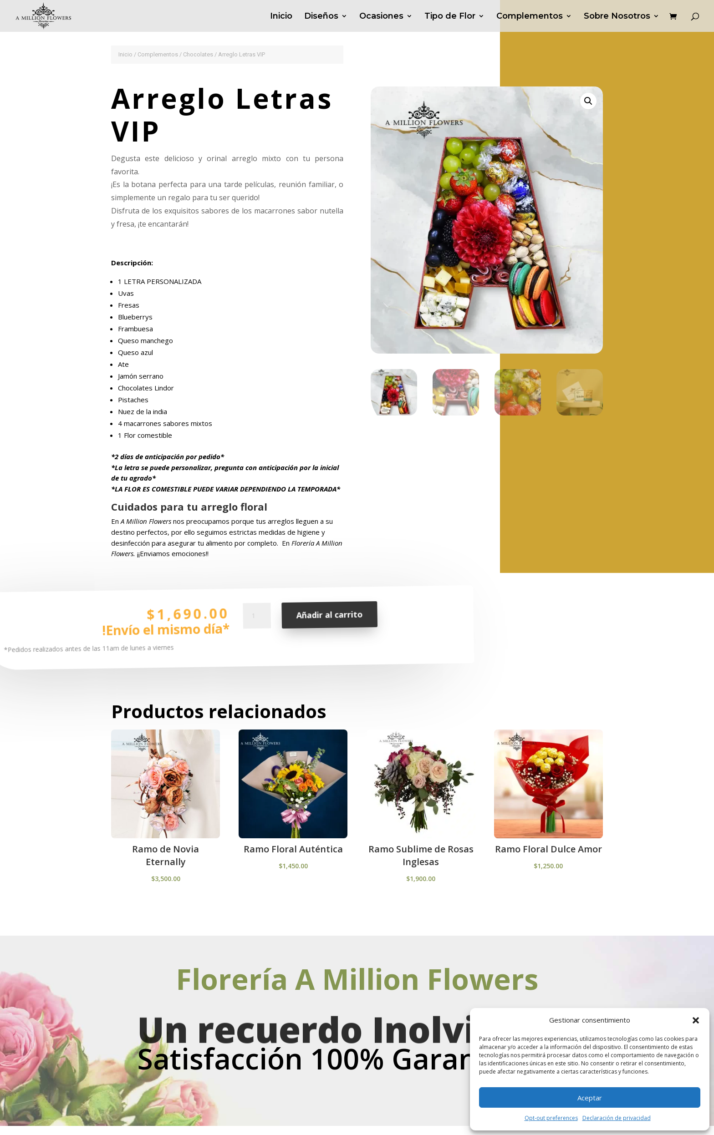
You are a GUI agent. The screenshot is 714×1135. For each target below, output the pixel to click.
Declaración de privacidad (616, 1118)
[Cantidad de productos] (256, 627)
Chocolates (198, 54)
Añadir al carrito (329, 622)
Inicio (281, 17)
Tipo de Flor (449, 17)
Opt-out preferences (551, 1118)
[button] (695, 1020)
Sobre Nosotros (617, 17)
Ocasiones (381, 17)
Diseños (321, 17)
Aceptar (589, 1097)
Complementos (529, 17)
